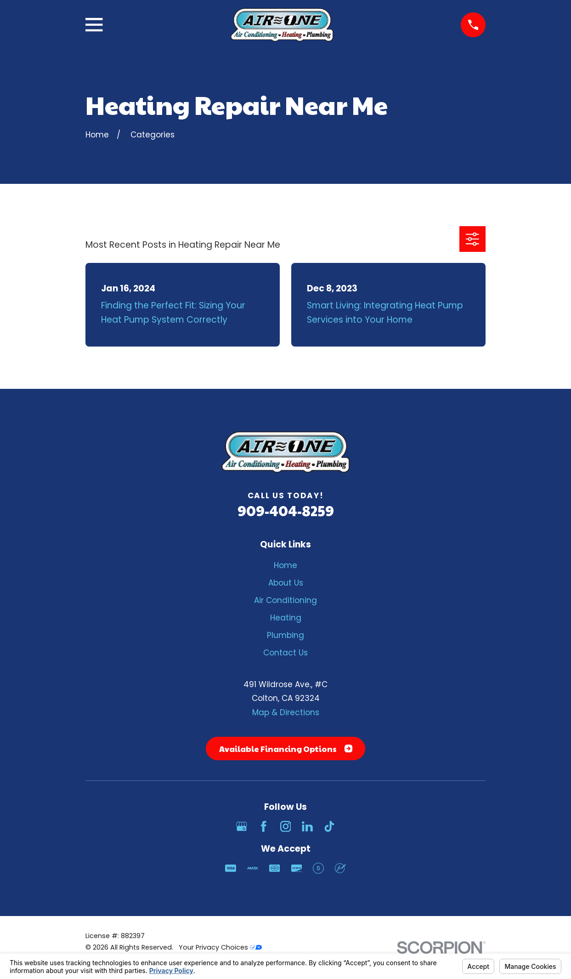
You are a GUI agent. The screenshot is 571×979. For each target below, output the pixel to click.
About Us (285, 582)
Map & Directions (285, 712)
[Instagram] (285, 826)
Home (285, 565)
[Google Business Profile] (241, 826)
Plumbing (285, 635)
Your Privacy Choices (220, 947)
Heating (285, 617)
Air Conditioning (285, 600)
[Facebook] (263, 826)
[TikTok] (329, 826)
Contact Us (285, 652)
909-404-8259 (285, 510)
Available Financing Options (285, 748)
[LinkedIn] (307, 826)
